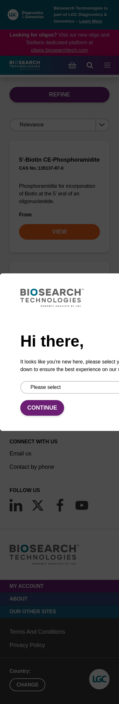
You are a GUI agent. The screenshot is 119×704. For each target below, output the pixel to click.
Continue (42, 408)
